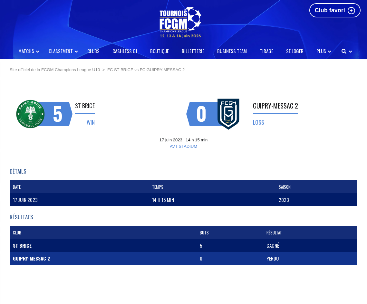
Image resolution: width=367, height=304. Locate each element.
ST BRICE (85, 105)
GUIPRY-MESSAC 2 (275, 105)
